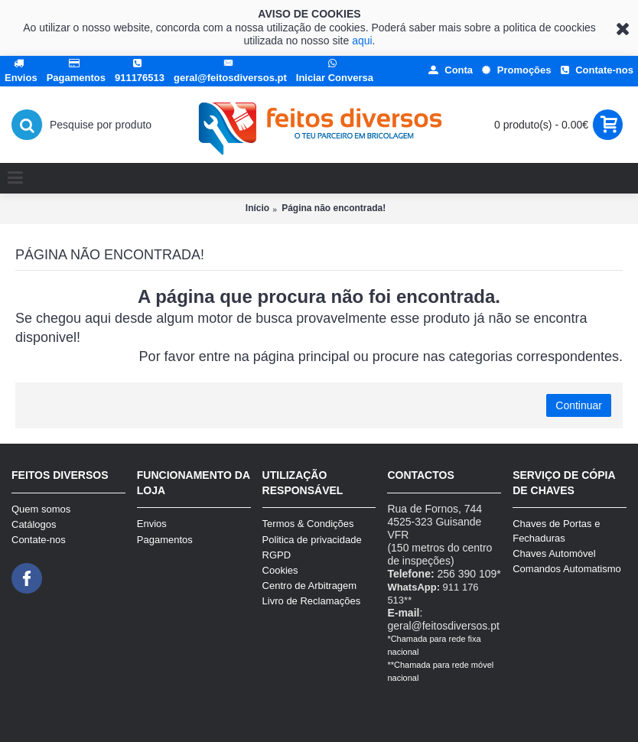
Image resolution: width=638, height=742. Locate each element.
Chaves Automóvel (554, 553)
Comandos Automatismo (567, 568)
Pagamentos (165, 539)
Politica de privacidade (312, 539)
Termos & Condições (308, 523)
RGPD (276, 555)
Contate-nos (38, 539)
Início (257, 208)
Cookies (280, 570)
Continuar (578, 405)
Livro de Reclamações (311, 601)
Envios (152, 523)
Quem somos (40, 509)
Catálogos (34, 524)
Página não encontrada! (334, 208)
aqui (362, 40)
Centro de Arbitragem (309, 585)
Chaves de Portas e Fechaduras (556, 530)
